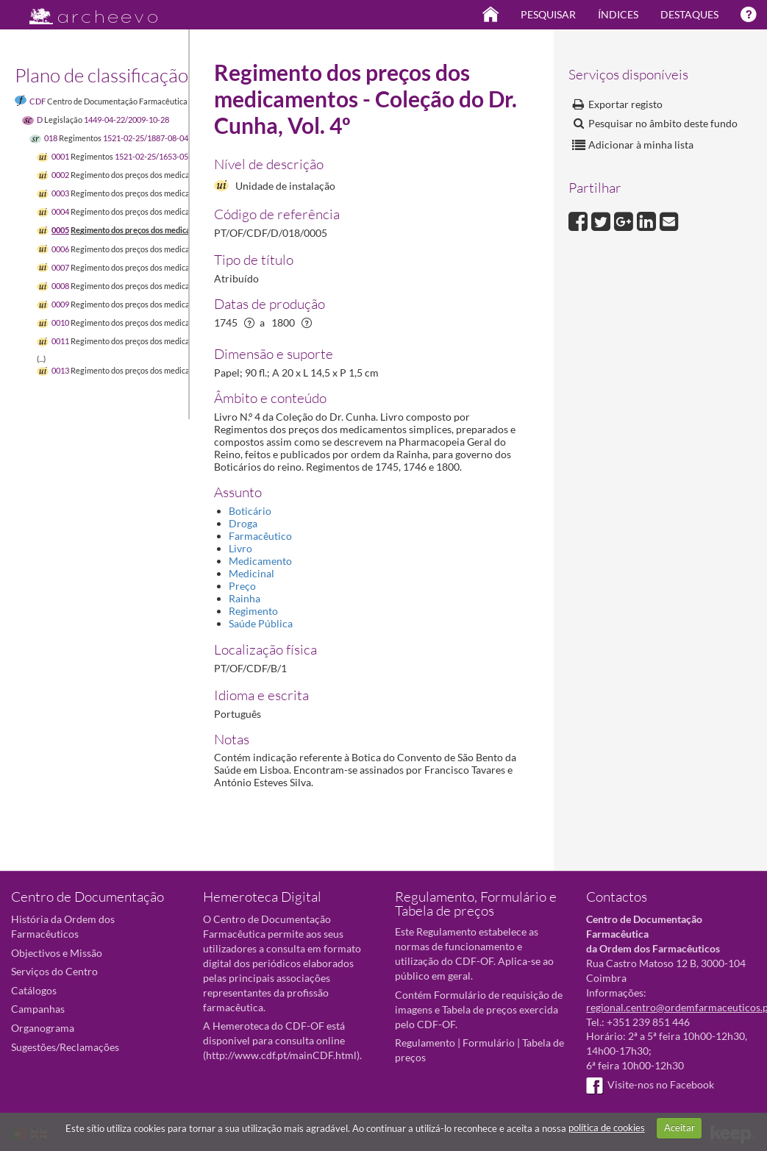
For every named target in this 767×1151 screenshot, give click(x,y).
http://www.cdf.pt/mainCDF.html (281, 1055)
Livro (240, 548)
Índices (618, 14)
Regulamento (425, 1042)
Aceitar (679, 1127)
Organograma (42, 1028)
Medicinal (251, 573)
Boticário (250, 511)
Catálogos (34, 990)
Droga (243, 523)
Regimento (253, 611)
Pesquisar (548, 14)
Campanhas (38, 1008)
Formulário (489, 1042)
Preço (242, 586)
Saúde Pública (261, 623)
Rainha (244, 598)
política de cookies (606, 1127)
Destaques (689, 14)
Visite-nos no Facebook (650, 1084)
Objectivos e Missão (56, 953)
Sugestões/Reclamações (65, 1047)
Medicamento (260, 561)
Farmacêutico (260, 536)
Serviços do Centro (54, 971)
